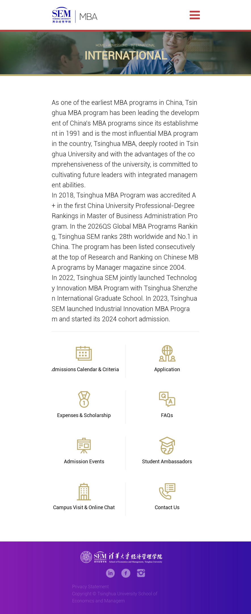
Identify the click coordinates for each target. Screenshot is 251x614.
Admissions (117, 45)
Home (100, 45)
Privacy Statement (90, 586)
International (143, 45)
